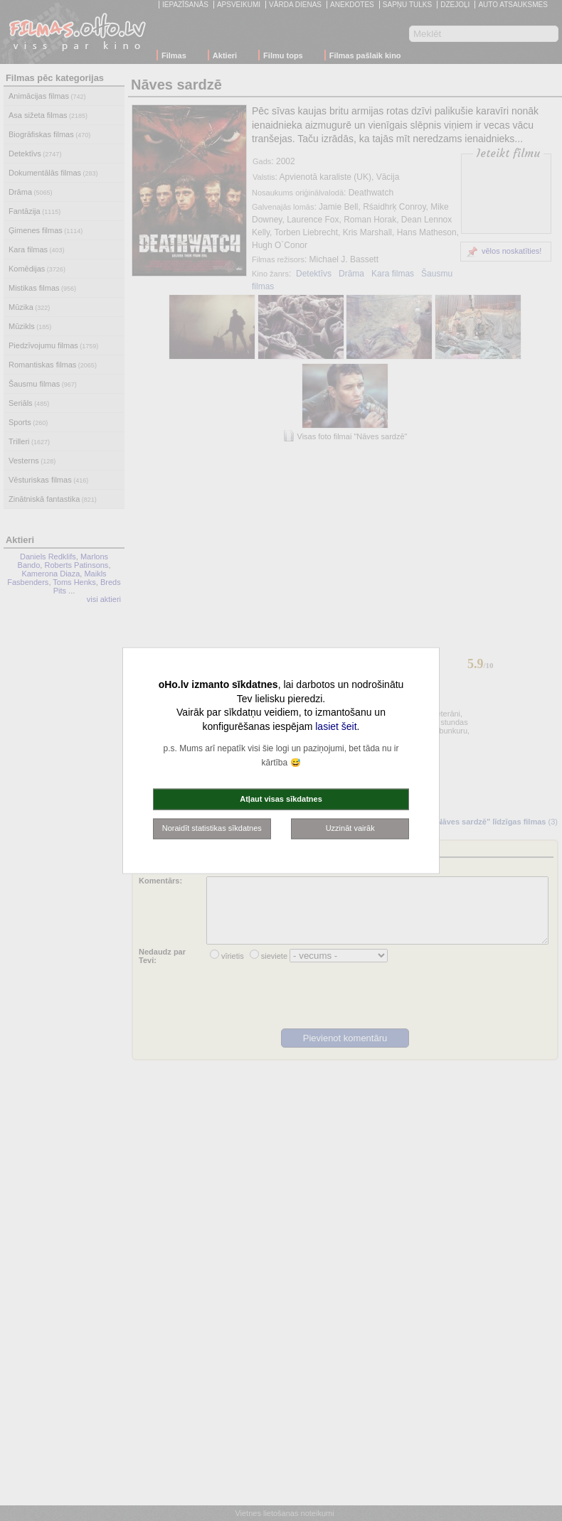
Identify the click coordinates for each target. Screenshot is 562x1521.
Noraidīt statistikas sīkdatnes (212, 828)
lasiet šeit (335, 725)
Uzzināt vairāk (350, 828)
